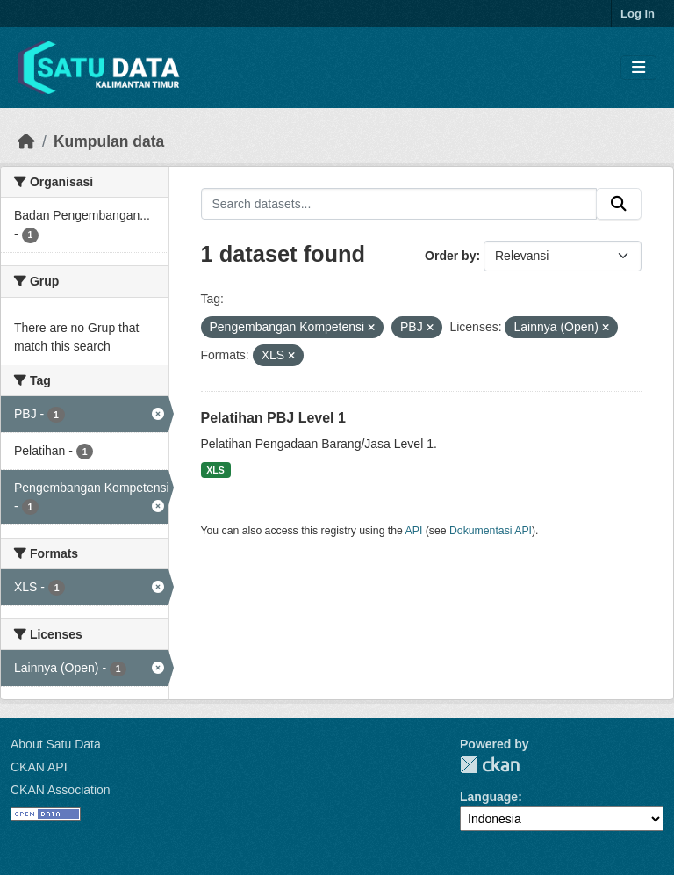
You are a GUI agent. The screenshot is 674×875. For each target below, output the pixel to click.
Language (489, 797)
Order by (450, 256)
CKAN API (39, 767)
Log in (637, 13)
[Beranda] (26, 141)
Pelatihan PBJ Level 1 (273, 417)
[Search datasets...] (399, 204)
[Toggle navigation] (638, 68)
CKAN (490, 765)
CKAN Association (61, 790)
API (414, 530)
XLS (215, 470)
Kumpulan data (109, 141)
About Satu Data (56, 744)
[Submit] (619, 204)
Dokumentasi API (490, 530)
